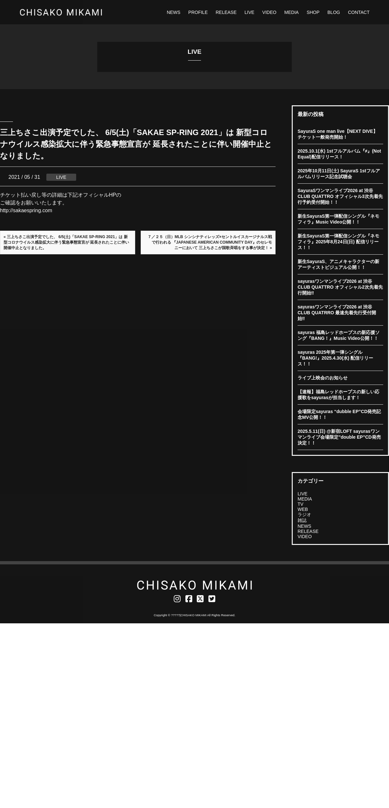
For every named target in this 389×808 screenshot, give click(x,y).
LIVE (249, 12)
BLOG (333, 12)
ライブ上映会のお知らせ (323, 377)
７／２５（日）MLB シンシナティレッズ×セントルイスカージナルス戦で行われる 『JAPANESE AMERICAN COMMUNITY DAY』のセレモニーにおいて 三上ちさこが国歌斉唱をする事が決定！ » (209, 242)
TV (300, 504)
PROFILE (198, 12)
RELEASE (226, 12)
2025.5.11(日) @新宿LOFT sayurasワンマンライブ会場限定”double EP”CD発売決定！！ (339, 437)
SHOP (313, 12)
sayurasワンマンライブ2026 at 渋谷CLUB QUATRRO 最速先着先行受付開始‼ (337, 312)
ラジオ (304, 514)
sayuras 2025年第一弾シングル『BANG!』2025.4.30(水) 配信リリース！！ (335, 358)
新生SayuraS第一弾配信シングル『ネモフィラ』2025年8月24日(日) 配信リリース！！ (338, 241)
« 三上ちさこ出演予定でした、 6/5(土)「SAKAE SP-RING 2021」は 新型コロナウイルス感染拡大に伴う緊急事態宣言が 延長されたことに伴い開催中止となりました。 (66, 242)
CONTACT (359, 12)
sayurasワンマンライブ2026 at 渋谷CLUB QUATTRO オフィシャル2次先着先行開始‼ (340, 287)
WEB (303, 509)
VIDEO (269, 12)
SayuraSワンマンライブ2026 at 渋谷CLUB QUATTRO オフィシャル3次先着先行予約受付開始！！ (340, 196)
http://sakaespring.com (26, 210)
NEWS (173, 12)
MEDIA (291, 12)
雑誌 (302, 520)
